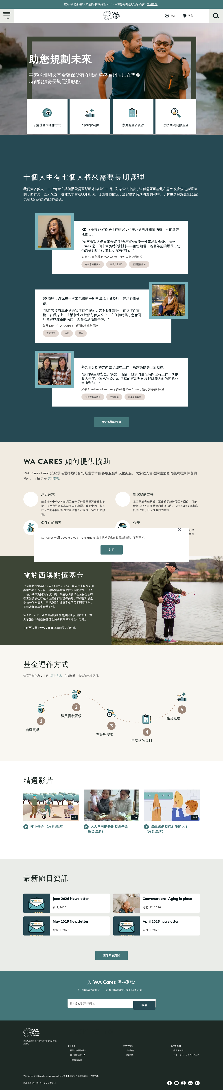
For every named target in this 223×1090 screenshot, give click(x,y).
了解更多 (138, 537)
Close (180, 531)
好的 (111, 550)
